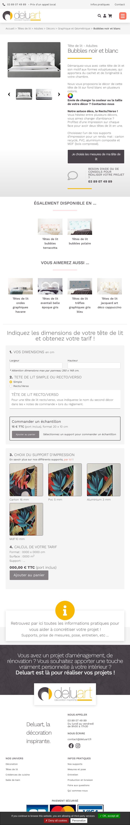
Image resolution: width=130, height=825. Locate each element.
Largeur (14, 360)
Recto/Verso (21, 386)
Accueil (10, 28)
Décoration (12, 764)
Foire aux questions (78, 785)
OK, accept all (109, 816)
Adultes (38, 28)
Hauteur (73, 360)
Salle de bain (13, 780)
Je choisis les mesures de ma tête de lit (96, 156)
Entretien (73, 774)
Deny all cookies (56, 820)
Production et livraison (80, 780)
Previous (9, 94)
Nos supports (75, 764)
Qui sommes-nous (78, 790)
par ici (68, 459)
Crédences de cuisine (18, 774)
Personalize (79, 820)
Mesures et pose (77, 769)
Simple (17, 381)
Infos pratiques (100, 4)
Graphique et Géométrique (74, 28)
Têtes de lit (24, 28)
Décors (50, 28)
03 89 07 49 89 (100, 181)
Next (59, 94)
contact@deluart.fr (80, 739)
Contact (120, 4)
